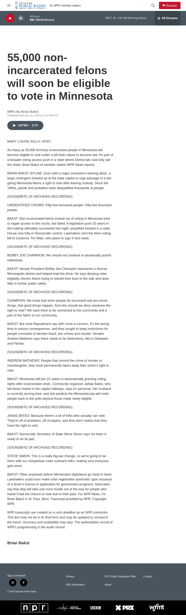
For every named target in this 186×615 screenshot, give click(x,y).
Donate (171, 5)
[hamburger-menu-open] (8, 5)
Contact (147, 576)
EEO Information (75, 584)
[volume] (21, 18)
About (108, 584)
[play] (10, 18)
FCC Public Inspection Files (120, 576)
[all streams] (168, 18)
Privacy (70, 576)
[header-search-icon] (153, 5)
